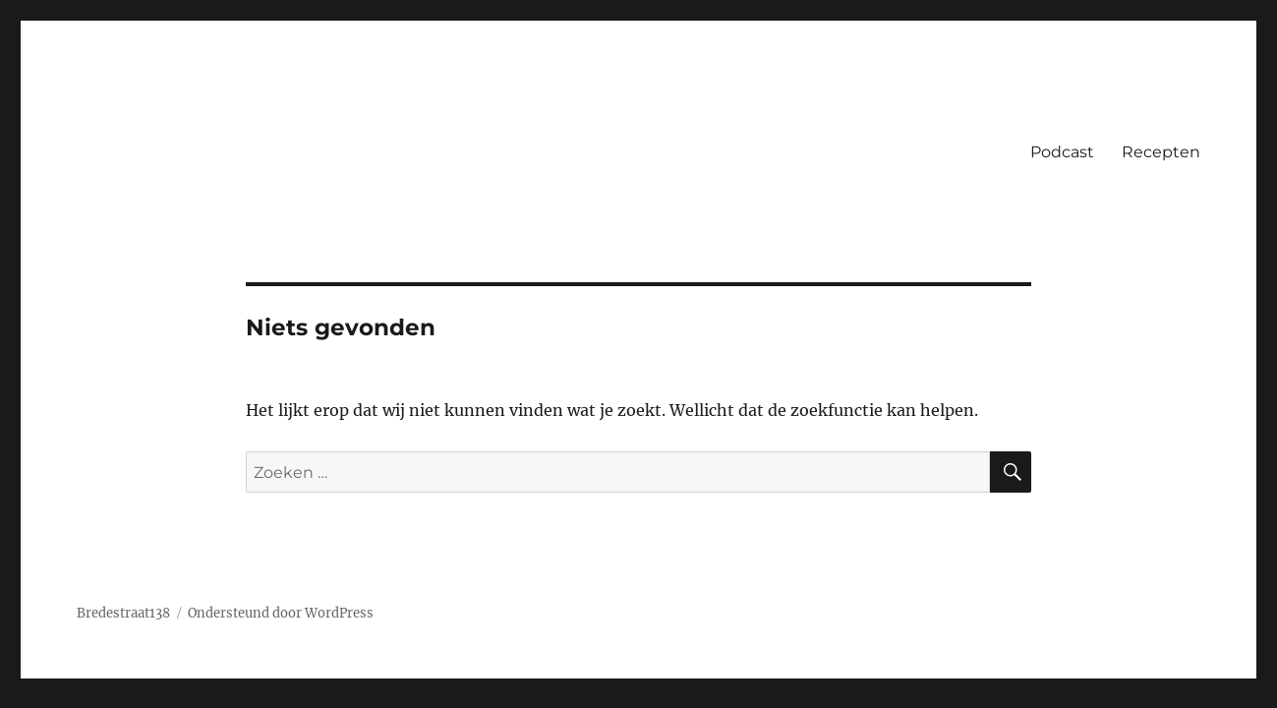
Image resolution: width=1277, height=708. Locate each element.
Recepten (1161, 152)
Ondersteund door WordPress (281, 613)
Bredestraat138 (123, 613)
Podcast (1062, 152)
